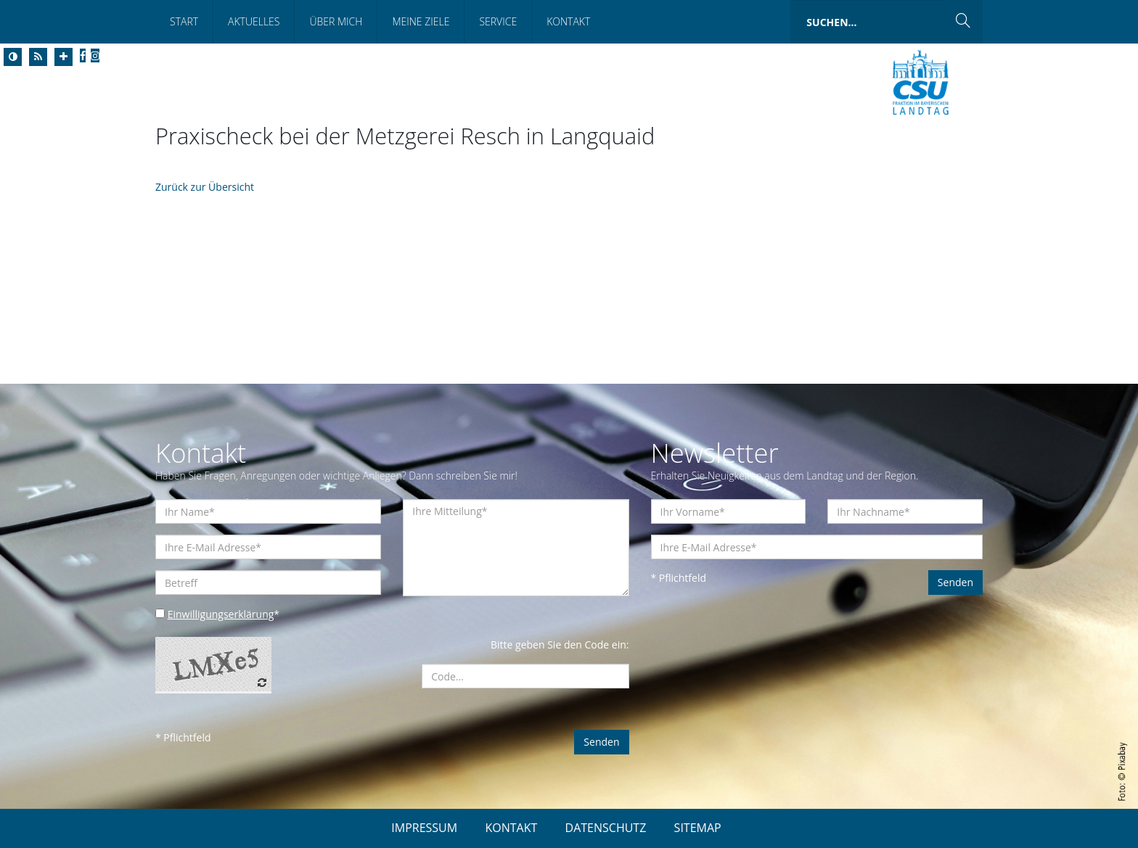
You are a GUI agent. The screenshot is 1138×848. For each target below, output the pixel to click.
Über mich (335, 21)
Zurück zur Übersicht (204, 187)
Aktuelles (253, 21)
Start (184, 21)
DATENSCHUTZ (606, 828)
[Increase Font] (63, 57)
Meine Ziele (420, 21)
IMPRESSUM (424, 828)
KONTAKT (511, 828)
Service (498, 21)
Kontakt (568, 21)
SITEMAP (697, 828)
